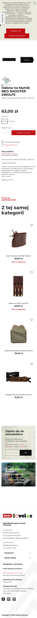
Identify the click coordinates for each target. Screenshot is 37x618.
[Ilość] (6, 132)
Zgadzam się (16, 31)
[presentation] (3, 59)
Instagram (14, 599)
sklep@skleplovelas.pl (10, 545)
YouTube (8, 599)
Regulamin (23, 446)
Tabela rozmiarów (9, 145)
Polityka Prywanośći (17, 36)
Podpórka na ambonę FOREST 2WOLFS (18, 351)
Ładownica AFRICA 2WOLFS (18, 303)
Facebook (3, 599)
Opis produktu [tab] (7, 151)
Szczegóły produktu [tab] (10, 155)
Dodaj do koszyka (23, 133)
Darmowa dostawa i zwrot (12, 573)
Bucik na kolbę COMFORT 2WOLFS (18, 256)
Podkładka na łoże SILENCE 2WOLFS (18, 395)
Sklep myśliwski (16, 480)
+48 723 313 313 (8, 542)
